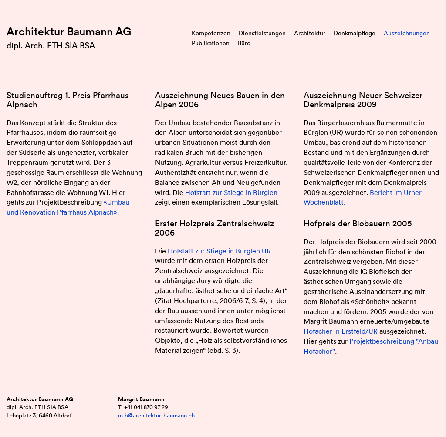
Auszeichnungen (407, 33)
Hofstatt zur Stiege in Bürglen (231, 192)
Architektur (309, 33)
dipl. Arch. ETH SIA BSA (51, 45)
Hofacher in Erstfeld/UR (341, 331)
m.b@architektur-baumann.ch (156, 415)
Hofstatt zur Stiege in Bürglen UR (219, 250)
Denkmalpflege (354, 33)
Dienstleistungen (262, 33)
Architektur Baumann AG (69, 31)
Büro (244, 43)
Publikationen (211, 43)
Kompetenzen (211, 33)
